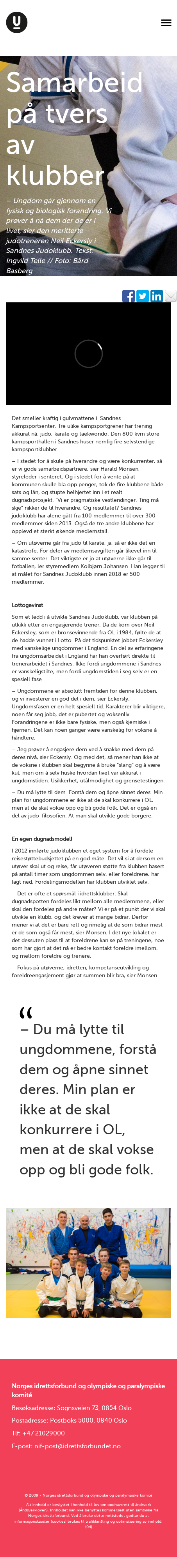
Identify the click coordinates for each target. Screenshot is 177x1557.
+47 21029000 (43, 1434)
